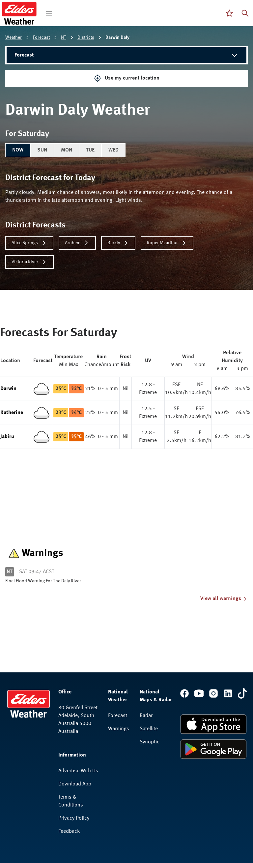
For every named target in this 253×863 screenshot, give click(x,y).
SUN (42, 150)
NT (63, 37)
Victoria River (29, 262)
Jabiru (7, 436)
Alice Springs (29, 243)
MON (66, 150)
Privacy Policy (73, 818)
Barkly (118, 243)
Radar (146, 715)
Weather (13, 37)
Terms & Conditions (70, 801)
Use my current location (126, 78)
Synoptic (149, 742)
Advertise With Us (78, 771)
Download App (74, 784)
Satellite (149, 729)
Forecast (41, 37)
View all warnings (224, 598)
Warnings (118, 729)
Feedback (69, 831)
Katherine (11, 412)
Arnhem (77, 243)
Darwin (8, 388)
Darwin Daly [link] (117, 37)
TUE (90, 150)
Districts (85, 37)
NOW (17, 150)
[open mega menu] (49, 13)
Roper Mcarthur (167, 243)
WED (113, 150)
